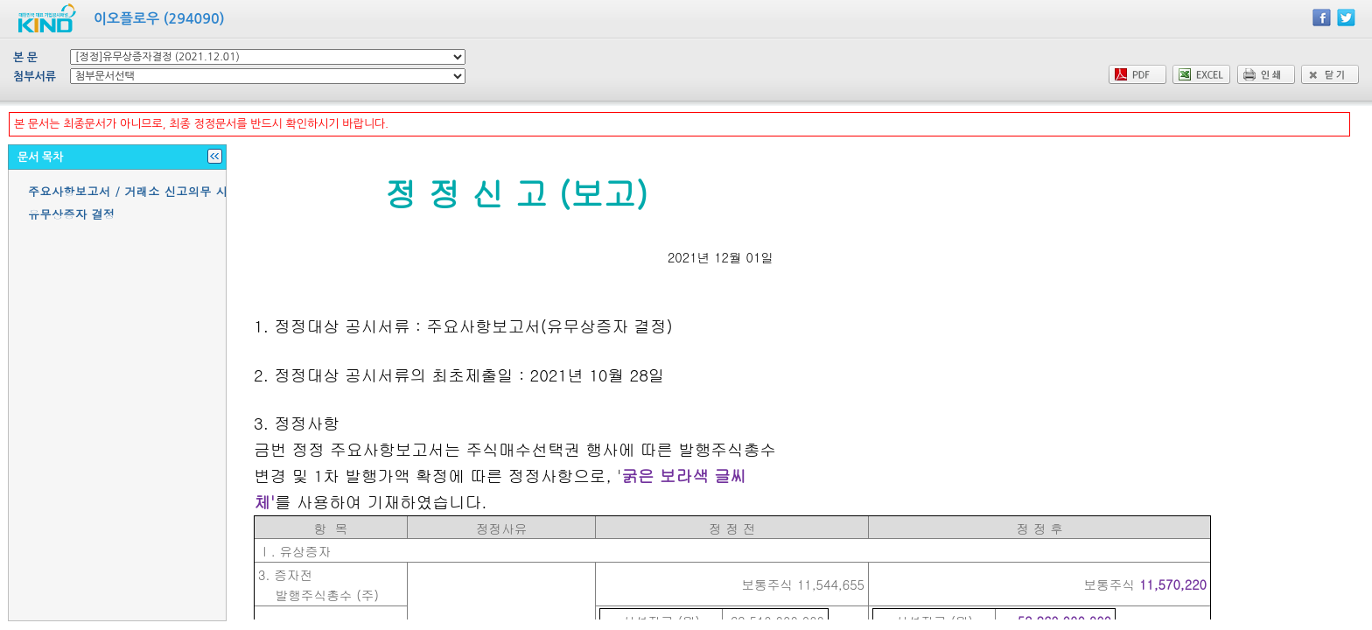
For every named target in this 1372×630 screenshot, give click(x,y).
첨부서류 (34, 76)
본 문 (25, 57)
